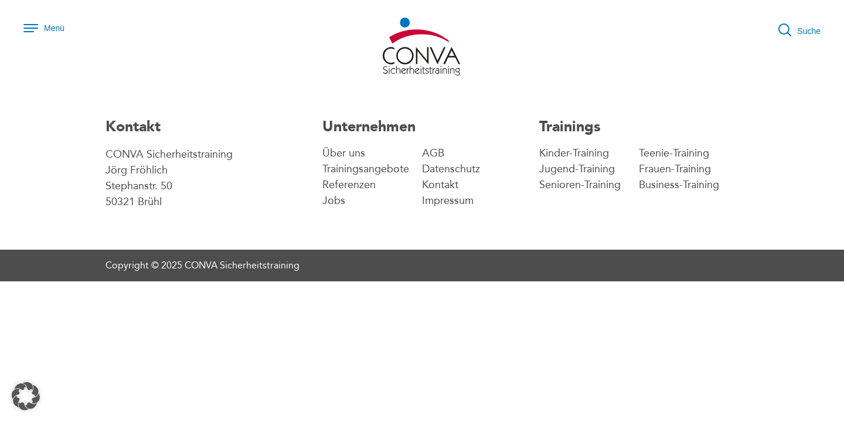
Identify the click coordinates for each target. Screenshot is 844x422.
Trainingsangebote (365, 168)
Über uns (343, 153)
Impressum (448, 200)
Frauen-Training (675, 168)
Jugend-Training (577, 168)
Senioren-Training (580, 184)
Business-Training (679, 184)
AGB (433, 153)
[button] (26, 396)
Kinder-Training (574, 153)
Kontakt (440, 184)
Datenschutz (451, 168)
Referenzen (349, 184)
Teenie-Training (674, 153)
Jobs (333, 200)
